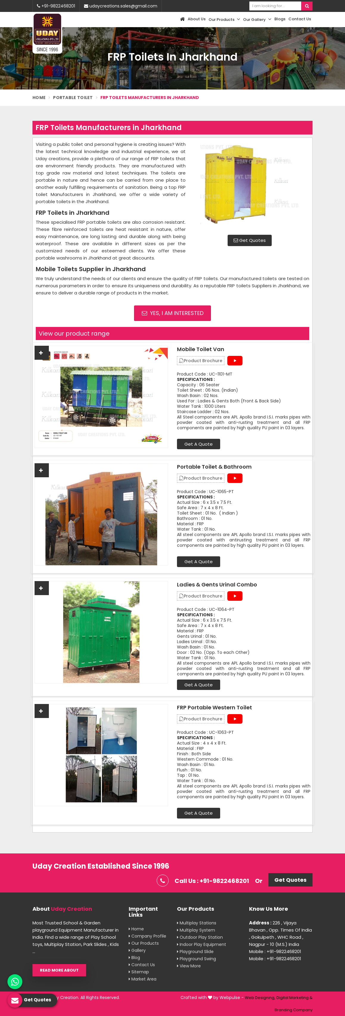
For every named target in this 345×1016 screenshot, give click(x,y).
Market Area (142, 979)
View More (189, 966)
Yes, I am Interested (172, 313)
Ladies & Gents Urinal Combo (217, 584)
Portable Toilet (73, 98)
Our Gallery (257, 19)
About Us (197, 19)
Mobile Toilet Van (200, 349)
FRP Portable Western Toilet (214, 707)
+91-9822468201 (56, 6)
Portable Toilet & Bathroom (214, 466)
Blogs (279, 19)
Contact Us (299, 19)
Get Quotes (250, 240)
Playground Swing (196, 959)
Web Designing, (260, 997)
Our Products (224, 19)
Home (39, 98)
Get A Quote (198, 444)
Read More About (59, 970)
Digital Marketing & (294, 997)
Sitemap (139, 972)
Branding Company (294, 1010)
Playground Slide (195, 952)
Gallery (137, 950)
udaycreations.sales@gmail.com (120, 6)
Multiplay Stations (196, 923)
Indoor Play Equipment (201, 944)
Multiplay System (196, 930)
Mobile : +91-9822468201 (275, 951)
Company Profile (147, 936)
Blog (134, 958)
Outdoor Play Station (200, 937)
